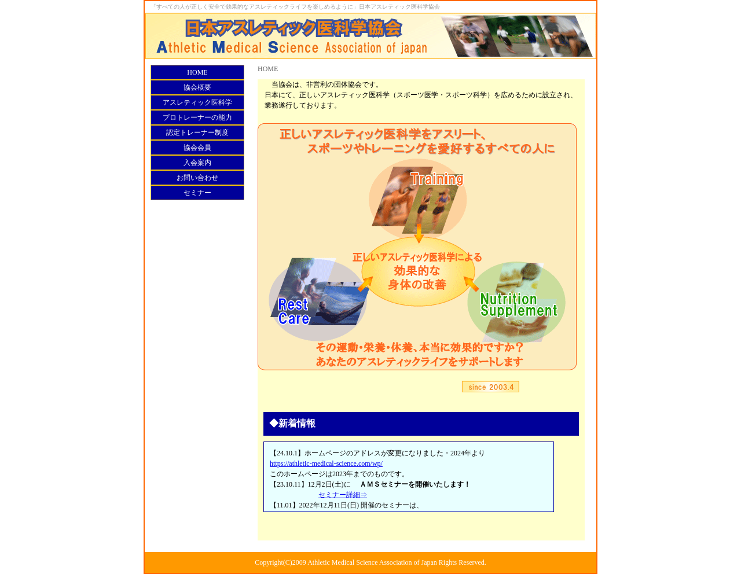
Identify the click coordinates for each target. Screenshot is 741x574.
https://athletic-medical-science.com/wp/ (326, 463)
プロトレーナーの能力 (197, 117)
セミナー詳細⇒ (342, 495)
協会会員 (197, 148)
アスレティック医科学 (197, 102)
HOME (197, 72)
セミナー (197, 193)
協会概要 (197, 87)
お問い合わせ (197, 178)
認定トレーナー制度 (197, 132)
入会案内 (197, 163)
